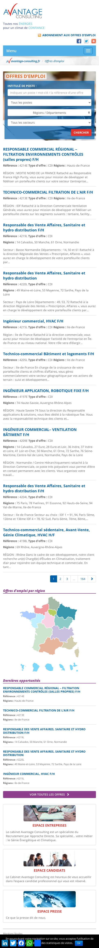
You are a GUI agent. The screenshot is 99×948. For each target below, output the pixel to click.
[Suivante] (92, 578)
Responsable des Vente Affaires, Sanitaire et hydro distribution (44, 753)
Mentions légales (12, 933)
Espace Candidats (49, 870)
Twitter (86, 41)
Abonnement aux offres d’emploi (69, 35)
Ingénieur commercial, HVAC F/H (29, 774)
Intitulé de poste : (22, 86)
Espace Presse (49, 911)
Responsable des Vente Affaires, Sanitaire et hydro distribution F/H (44, 731)
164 (82, 579)
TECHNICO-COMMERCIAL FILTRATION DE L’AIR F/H (38, 710)
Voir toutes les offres (49, 794)
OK (79, 943)
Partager (93, 41)
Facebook (79, 41)
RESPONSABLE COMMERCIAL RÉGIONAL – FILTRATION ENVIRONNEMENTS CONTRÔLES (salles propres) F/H (41, 689)
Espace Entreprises (49, 825)
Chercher (81, 132)
